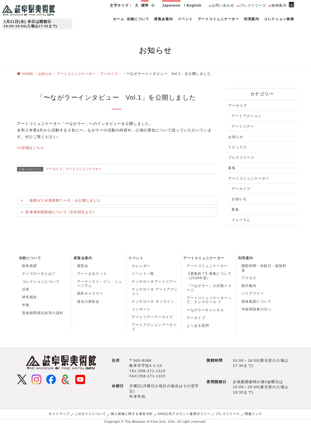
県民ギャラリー (90, 295)
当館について (30, 258)
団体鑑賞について (257, 303)
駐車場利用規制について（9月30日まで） (64, 212)
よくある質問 (198, 328)
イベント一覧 (143, 274)
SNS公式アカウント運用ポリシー (182, 416)
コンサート (141, 311)
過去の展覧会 (88, 303)
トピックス (237, 147)
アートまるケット (92, 274)
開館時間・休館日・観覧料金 (264, 268)
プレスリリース (253, 5)
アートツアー (243, 126)
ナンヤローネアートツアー (154, 282)
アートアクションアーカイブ (154, 329)
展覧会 (82, 266)
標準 (145, 5)
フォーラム (241, 220)
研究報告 (29, 298)
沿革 (26, 290)
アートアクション (247, 116)
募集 (232, 168)
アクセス (249, 278)
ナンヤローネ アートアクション (155, 293)
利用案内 (245, 258)
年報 (26, 307)
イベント (135, 258)
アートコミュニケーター (84, 169)
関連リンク (248, 416)
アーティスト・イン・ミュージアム (99, 284)
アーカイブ (54, 169)
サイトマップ (64, 416)
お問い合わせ (223, 5)
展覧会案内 (83, 258)
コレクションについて (41, 282)
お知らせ (235, 136)
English (194, 5)
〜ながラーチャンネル (205, 311)
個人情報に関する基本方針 (133, 416)
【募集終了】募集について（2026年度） (209, 276)
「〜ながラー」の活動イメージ (209, 289)
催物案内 (278, 5)
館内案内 (249, 287)
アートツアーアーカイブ (152, 319)
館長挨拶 (29, 266)
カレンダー (141, 266)
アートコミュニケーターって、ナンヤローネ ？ (209, 301)
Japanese (171, 5)
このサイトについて (94, 416)
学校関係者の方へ (257, 311)
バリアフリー (253, 295)
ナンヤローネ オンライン (153, 303)
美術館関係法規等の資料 (43, 315)
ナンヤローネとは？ (39, 274)
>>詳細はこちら (31, 147)
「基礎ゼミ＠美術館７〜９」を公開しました (66, 200)
